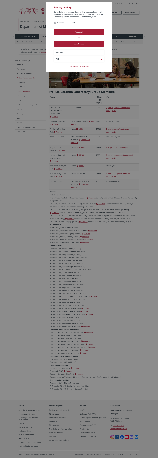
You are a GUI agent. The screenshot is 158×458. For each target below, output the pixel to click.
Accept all (79, 32)
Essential (60, 23)
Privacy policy (84, 66)
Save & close (79, 44)
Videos (75, 23)
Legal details (73, 66)
